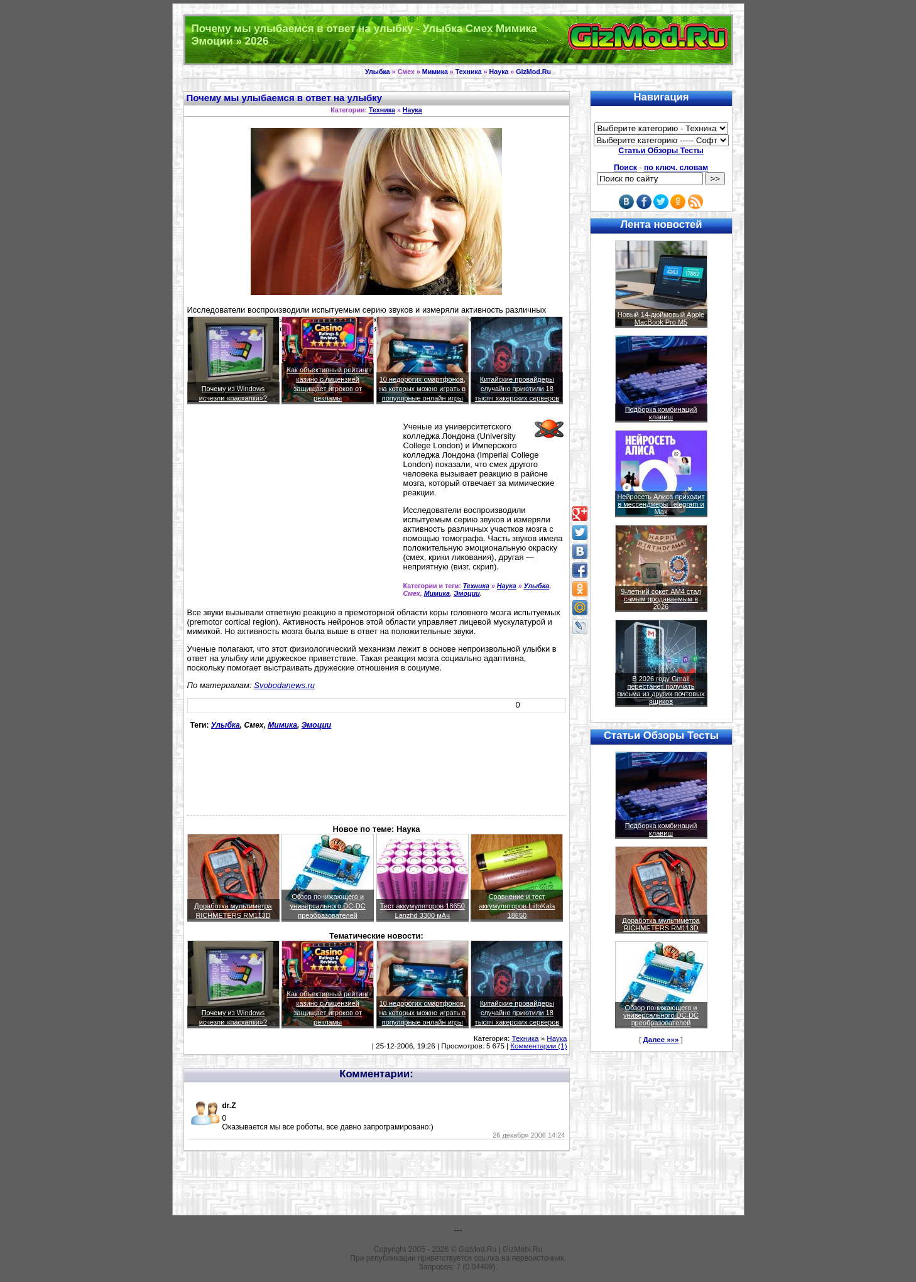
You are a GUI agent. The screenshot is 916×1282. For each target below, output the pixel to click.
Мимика (435, 71)
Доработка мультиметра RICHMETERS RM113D (660, 924)
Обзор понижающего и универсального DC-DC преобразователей (328, 906)
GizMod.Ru (533, 71)
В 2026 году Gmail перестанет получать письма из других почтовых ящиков (661, 690)
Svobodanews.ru (284, 685)
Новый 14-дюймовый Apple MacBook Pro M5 (661, 318)
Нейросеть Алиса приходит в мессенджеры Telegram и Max (660, 504)
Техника (468, 71)
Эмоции (467, 593)
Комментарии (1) (538, 1046)
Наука (499, 71)
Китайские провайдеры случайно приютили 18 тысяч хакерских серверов (517, 388)
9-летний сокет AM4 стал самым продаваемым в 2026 (661, 599)
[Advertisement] (292, 511)
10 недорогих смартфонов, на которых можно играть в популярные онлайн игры (422, 388)
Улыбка (377, 71)
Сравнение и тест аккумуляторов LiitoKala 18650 (517, 906)
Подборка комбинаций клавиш (661, 413)
